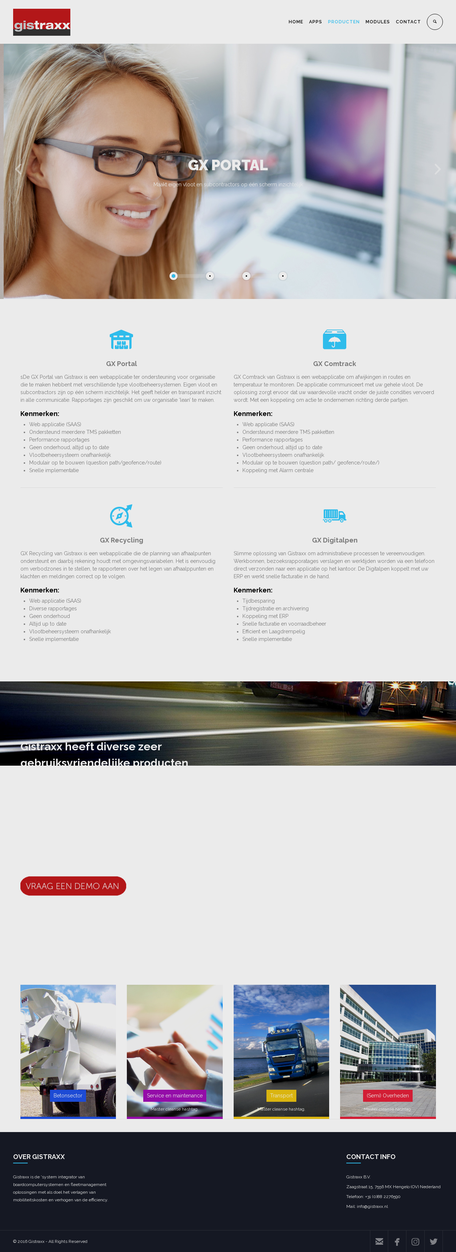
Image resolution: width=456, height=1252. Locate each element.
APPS (315, 21)
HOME (296, 21)
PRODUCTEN (344, 21)
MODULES (378, 21)
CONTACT (408, 21)
